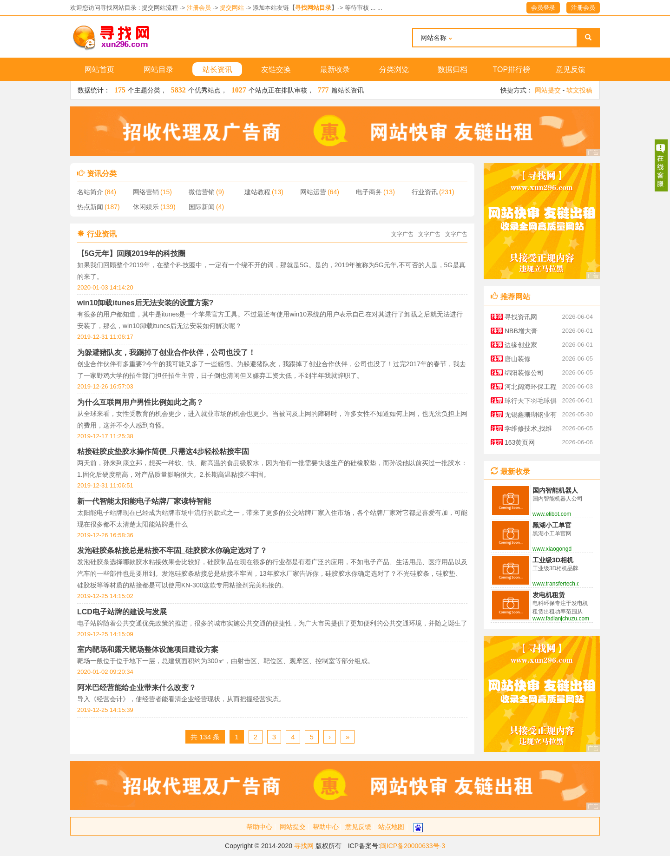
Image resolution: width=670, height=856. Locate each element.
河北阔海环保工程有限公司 (531, 388)
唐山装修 (518, 358)
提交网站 (232, 7)
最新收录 (335, 69)
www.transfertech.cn (555, 583)
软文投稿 (579, 90)
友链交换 (276, 69)
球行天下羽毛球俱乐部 (531, 402)
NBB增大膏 (521, 331)
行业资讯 (425, 192)
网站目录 (158, 69)
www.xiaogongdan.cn (551, 549)
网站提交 (548, 90)
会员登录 (543, 7)
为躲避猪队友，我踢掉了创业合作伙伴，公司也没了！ (166, 352)
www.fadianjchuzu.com (560, 618)
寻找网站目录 (313, 7)
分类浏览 (394, 69)
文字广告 (402, 234)
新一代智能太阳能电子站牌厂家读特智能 (144, 501)
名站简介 (90, 192)
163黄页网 (520, 442)
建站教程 (257, 192)
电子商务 (369, 192)
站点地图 (391, 826)
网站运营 (313, 192)
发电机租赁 (548, 595)
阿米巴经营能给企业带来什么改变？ (136, 687)
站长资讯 (217, 69)
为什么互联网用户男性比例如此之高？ (140, 402)
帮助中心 (259, 826)
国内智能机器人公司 (555, 490)
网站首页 (99, 69)
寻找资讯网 (521, 317)
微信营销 (202, 192)
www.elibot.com (551, 514)
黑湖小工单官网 (551, 525)
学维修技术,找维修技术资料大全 (528, 430)
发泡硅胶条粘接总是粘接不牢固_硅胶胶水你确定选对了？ (172, 550)
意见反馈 (570, 69)
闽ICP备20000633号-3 (412, 845)
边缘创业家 (521, 345)
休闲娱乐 (146, 207)
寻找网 (304, 845)
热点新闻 (90, 207)
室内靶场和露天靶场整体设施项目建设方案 (147, 649)
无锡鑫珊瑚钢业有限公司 (531, 416)
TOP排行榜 (512, 69)
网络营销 (146, 192)
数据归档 (452, 69)
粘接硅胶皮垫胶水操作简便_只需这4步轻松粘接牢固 (163, 451)
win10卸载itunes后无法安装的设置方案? (145, 303)
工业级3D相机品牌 (552, 560)
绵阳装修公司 (524, 372)
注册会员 (199, 7)
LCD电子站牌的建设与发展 (122, 612)
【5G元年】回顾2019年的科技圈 (131, 253)
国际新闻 (202, 207)
